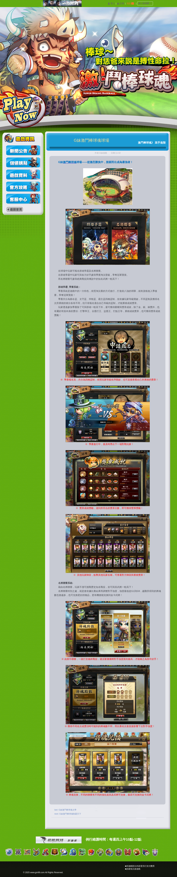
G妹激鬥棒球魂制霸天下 (70, 814)
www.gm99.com (37, 872)
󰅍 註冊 (120, 4)
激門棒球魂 (144, 142)
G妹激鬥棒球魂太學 (67, 810)
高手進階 (160, 142)
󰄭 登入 (111, 4)
